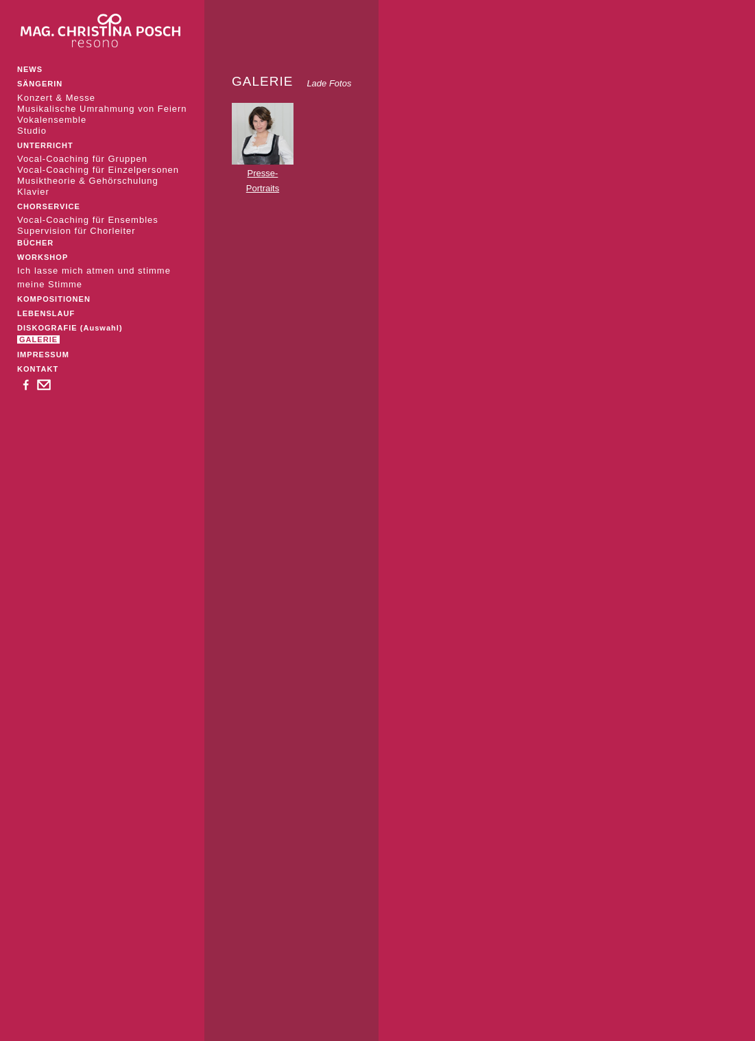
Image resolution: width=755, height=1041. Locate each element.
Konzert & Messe (56, 98)
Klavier (33, 192)
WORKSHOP (42, 257)
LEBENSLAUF (46, 313)
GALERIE (38, 339)
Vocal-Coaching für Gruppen (82, 159)
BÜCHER (35, 243)
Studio (32, 130)
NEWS (30, 69)
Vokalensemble (51, 120)
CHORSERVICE (48, 206)
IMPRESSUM (43, 354)
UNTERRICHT (45, 145)
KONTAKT (37, 369)
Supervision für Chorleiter (76, 231)
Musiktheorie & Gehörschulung (87, 181)
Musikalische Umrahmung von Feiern (102, 109)
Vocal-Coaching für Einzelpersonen (98, 170)
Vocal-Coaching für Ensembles (87, 220)
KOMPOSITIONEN (54, 299)
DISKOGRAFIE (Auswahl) (70, 328)
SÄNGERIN (39, 84)
